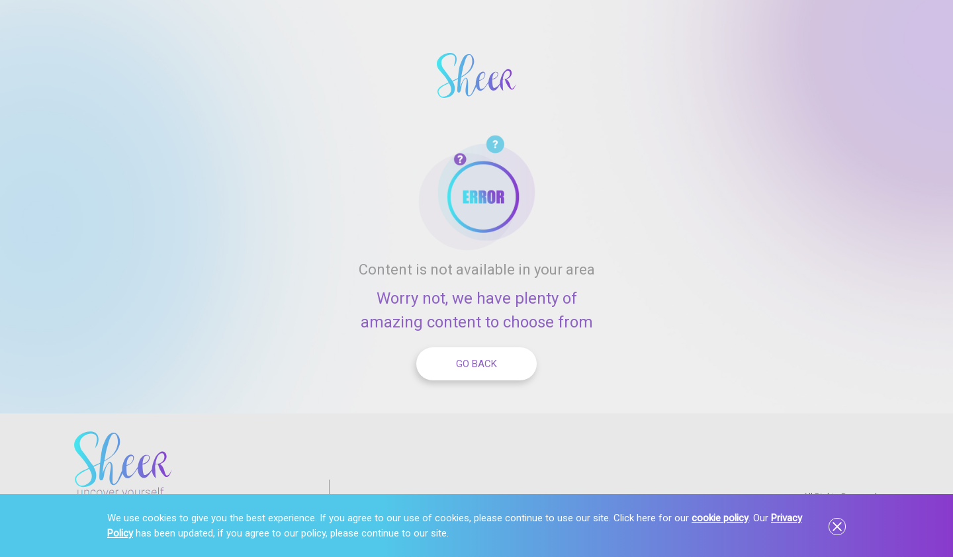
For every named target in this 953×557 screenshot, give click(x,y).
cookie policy (720, 518)
